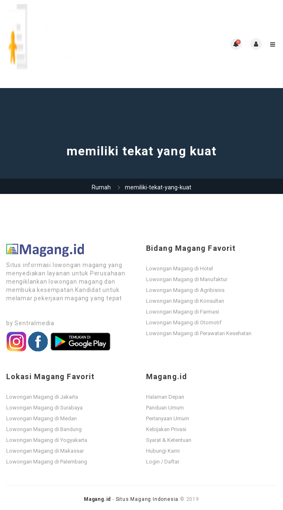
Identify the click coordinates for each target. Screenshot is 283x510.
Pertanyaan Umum (167, 418)
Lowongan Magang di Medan (41, 418)
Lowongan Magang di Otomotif (184, 322)
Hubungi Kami (163, 451)
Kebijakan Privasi (166, 429)
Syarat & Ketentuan (168, 440)
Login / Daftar (162, 462)
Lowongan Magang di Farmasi (182, 312)
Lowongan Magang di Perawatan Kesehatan (198, 333)
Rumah (101, 187)
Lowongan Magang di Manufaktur (186, 279)
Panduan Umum (165, 408)
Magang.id (97, 499)
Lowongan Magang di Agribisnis (185, 290)
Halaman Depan (165, 397)
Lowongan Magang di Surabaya (44, 408)
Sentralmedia (34, 323)
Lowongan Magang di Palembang (46, 462)
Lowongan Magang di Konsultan (185, 301)
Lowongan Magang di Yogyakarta (46, 440)
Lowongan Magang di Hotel (179, 268)
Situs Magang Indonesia (147, 499)
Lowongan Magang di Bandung (44, 429)
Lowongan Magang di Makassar (45, 451)
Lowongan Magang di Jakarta (42, 397)
